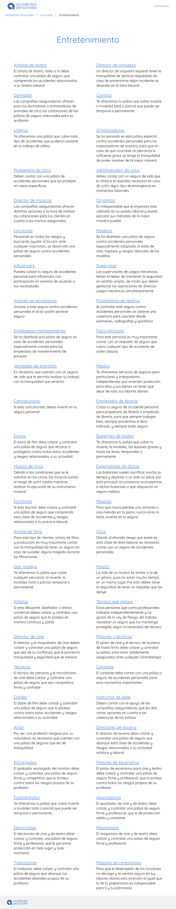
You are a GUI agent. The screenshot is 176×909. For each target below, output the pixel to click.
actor (19, 727)
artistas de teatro (30, 65)
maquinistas (107, 827)
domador (23, 95)
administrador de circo (118, 170)
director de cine (29, 636)
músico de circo (28, 466)
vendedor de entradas (35, 365)
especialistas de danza (117, 466)
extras (20, 436)
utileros (21, 130)
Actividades (161, 6)
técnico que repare (114, 601)
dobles (20, 697)
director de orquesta (116, 65)
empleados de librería (117, 400)
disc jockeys (25, 566)
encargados (25, 762)
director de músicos (33, 200)
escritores (23, 501)
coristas (104, 95)
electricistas (25, 827)
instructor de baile (113, 697)
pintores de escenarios (117, 762)
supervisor (106, 265)
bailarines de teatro (115, 436)
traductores (25, 862)
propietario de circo (32, 170)
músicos (103, 501)
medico (103, 365)
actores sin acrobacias (35, 300)
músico (102, 566)
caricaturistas (27, 400)
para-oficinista (110, 330)
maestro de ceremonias (118, 862)
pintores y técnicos (114, 636)
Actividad (46, 15)
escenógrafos (27, 797)
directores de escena (116, 727)
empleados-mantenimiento (39, 330)
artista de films (28, 531)
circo (101, 531)
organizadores (110, 130)
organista (105, 200)
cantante (105, 666)
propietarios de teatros (118, 300)
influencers (24, 265)
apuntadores (108, 797)
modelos (104, 230)
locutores (23, 230)
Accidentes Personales (20, 15)
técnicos (22, 666)
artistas (21, 601)
